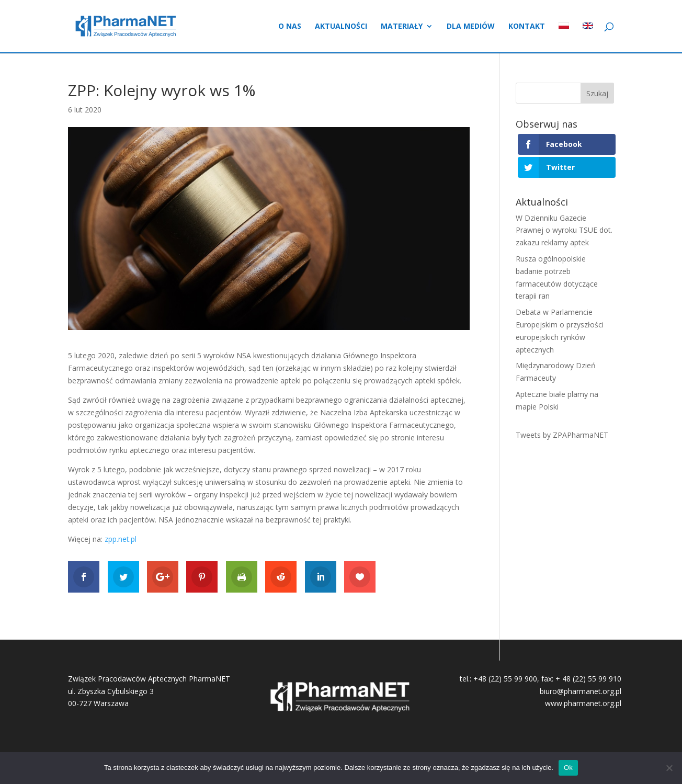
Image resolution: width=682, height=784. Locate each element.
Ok (568, 767)
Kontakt (526, 26)
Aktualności (341, 26)
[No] (669, 768)
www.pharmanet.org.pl (583, 703)
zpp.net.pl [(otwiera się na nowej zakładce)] (121, 539)
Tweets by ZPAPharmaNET (562, 435)
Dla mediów (471, 26)
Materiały (402, 26)
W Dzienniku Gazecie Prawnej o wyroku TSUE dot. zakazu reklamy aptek (564, 230)
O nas (289, 26)
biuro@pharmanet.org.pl (580, 691)
